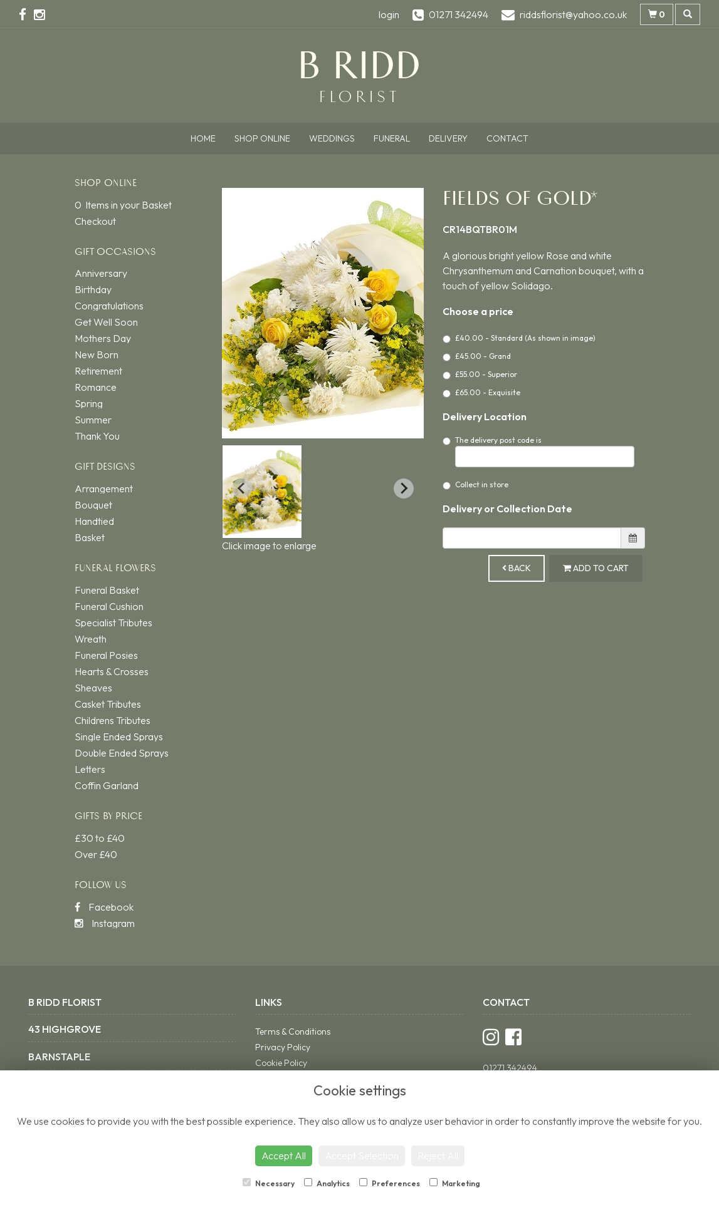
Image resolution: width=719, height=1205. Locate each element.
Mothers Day (103, 338)
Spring (89, 403)
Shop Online (262, 138)
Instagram (105, 923)
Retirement (98, 371)
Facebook (104, 907)
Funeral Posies (106, 655)
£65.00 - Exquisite (481, 393)
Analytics (327, 1183)
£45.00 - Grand (477, 356)
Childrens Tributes (112, 720)
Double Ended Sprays (122, 753)
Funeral (392, 138)
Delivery (448, 138)
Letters (90, 769)
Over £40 (96, 854)
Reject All (437, 1155)
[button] (262, 492)
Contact (507, 138)
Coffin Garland (107, 785)
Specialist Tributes (113, 622)
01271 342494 (510, 1067)
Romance (96, 387)
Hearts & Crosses (112, 671)
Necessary (269, 1183)
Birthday (93, 289)
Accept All (283, 1155)
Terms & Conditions (292, 1031)
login (389, 14)
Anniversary (101, 273)
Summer (93, 419)
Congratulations (109, 305)
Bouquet (93, 505)
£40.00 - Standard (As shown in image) (519, 338)
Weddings (332, 138)
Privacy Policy (282, 1047)
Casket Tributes (108, 704)
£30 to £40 (100, 838)
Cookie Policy (281, 1062)
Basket (90, 537)
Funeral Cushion (109, 606)
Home (203, 138)
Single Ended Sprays (119, 736)
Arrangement (104, 488)
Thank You (97, 436)
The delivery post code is (538, 451)
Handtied (94, 521)
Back (516, 568)
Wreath (91, 639)
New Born (96, 354)
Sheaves (93, 687)
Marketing (454, 1183)
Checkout (95, 221)
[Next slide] (404, 488)
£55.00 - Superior (480, 375)
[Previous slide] (242, 488)
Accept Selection (362, 1155)
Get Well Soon (106, 322)
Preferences (389, 1183)
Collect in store (475, 485)
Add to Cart (596, 568)
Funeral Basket (107, 590)
